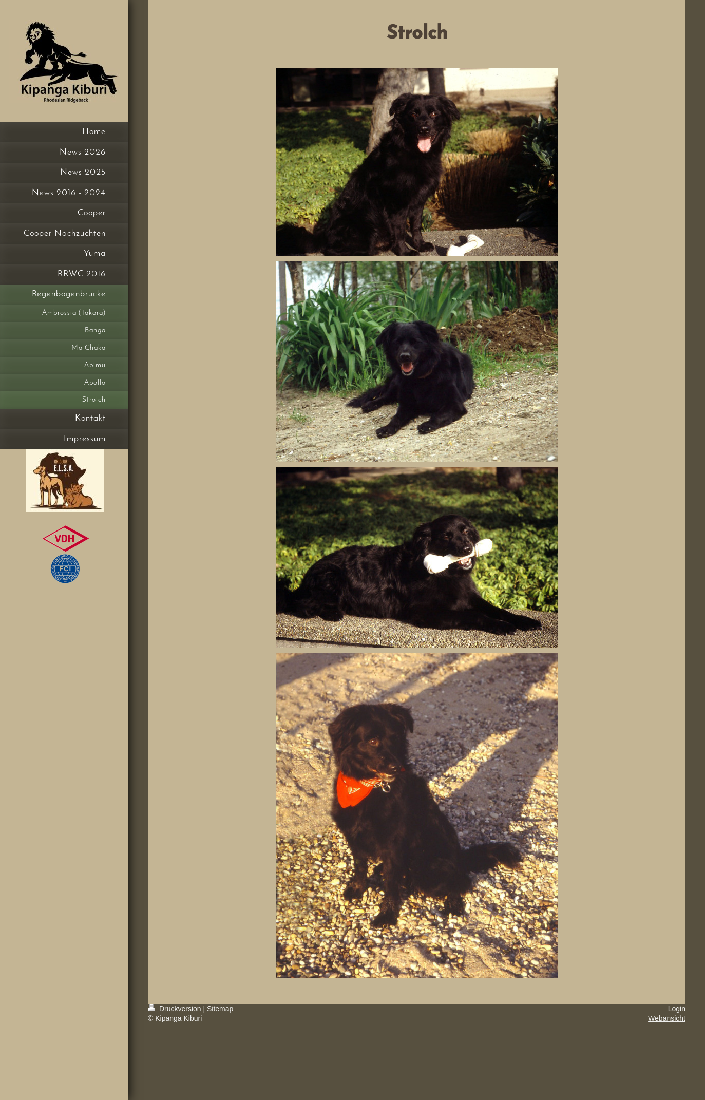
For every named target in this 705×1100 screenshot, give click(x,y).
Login (676, 1008)
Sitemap (220, 1008)
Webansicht (666, 1018)
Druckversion (175, 1008)
